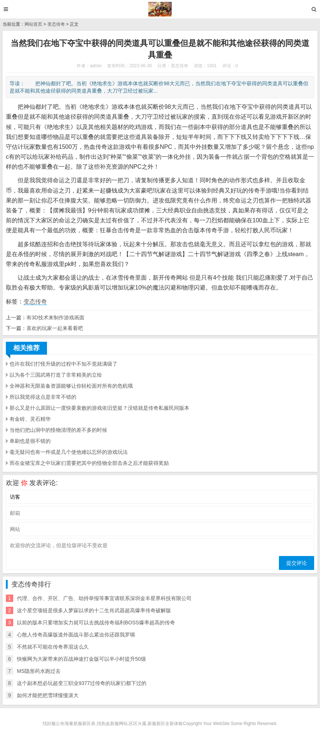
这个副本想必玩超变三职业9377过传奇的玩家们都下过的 (81, 683)
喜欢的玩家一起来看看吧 (54, 328)
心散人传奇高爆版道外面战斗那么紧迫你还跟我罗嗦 (76, 635)
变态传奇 (56, 24)
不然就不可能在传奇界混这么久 (53, 647)
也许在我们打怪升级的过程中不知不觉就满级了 (63, 364)
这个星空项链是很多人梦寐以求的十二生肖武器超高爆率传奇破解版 (94, 610)
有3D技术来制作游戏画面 (55, 317)
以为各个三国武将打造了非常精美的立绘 (56, 375)
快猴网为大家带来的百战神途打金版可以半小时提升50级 (81, 659)
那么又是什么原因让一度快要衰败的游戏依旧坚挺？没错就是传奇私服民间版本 (99, 408)
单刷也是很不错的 (30, 441)
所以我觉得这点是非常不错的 (43, 397)
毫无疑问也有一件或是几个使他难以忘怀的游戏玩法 (69, 452)
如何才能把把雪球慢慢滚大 (48, 695)
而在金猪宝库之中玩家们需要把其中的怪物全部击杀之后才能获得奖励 (89, 463)
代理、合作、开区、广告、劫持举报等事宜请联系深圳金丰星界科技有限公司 (104, 598)
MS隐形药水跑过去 (39, 671)
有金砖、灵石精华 (30, 419)
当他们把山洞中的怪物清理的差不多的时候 (58, 430)
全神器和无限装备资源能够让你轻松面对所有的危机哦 (71, 386)
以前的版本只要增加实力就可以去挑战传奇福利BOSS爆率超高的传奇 (96, 622)
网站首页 (33, 24)
